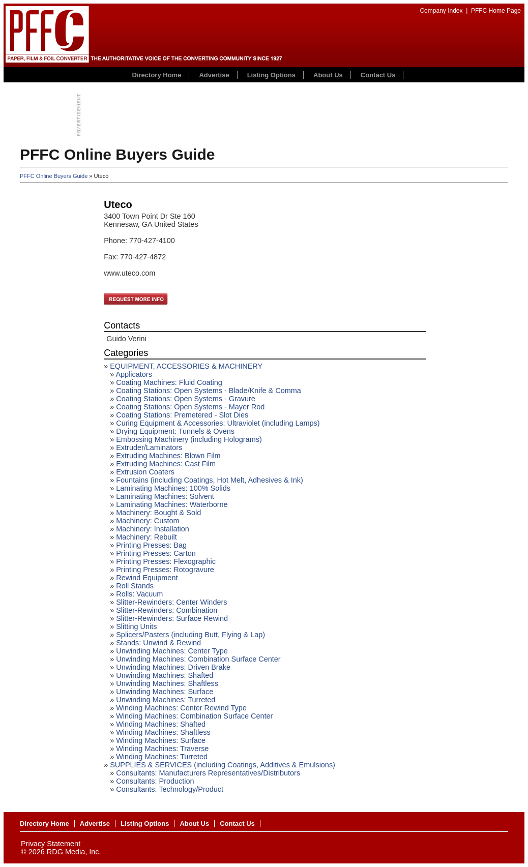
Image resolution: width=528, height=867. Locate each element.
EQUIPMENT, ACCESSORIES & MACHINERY (186, 366)
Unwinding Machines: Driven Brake (173, 667)
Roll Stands (135, 586)
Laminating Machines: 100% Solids (173, 488)
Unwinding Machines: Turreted (165, 700)
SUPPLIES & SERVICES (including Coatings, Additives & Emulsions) (222, 765)
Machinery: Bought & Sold (158, 513)
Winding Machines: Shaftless (163, 732)
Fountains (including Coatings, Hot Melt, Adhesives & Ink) (209, 480)
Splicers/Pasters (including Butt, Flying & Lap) (190, 635)
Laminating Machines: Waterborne (171, 504)
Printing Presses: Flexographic (166, 561)
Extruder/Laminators (149, 447)
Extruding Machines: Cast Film (166, 464)
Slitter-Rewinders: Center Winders (171, 602)
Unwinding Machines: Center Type (172, 651)
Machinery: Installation (152, 529)
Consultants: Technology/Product (169, 789)
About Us (328, 75)
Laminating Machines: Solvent (165, 496)
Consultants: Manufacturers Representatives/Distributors (208, 773)
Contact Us (378, 75)
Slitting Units (136, 626)
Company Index (441, 10)
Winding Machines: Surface (161, 740)
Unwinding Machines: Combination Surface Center (198, 659)
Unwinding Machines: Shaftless (167, 683)
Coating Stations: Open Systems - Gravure (185, 399)
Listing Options (271, 75)
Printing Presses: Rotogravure (165, 569)
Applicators (133, 374)
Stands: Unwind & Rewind (158, 643)
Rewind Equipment (147, 578)
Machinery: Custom (147, 521)
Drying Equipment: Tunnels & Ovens (175, 431)
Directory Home (157, 75)
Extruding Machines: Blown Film (168, 456)
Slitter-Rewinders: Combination (166, 610)
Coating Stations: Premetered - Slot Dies (182, 415)
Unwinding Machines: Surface (164, 691)
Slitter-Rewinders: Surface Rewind (172, 618)
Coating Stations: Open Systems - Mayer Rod (190, 407)
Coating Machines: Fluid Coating (169, 382)
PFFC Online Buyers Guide (53, 176)
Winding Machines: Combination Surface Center (194, 716)
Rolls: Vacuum (139, 594)
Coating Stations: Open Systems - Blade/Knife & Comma (208, 390)
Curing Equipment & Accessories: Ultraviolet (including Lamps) (217, 423)
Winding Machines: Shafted (161, 724)
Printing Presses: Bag (151, 545)
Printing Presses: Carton (155, 553)
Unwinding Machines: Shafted (164, 675)
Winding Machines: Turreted (162, 757)
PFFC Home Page (496, 10)
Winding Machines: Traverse (162, 748)
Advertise (214, 75)
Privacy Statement (50, 844)
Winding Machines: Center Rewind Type (181, 708)
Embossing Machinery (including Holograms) (188, 439)
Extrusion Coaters (145, 472)
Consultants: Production (155, 781)
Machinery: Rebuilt (146, 537)
